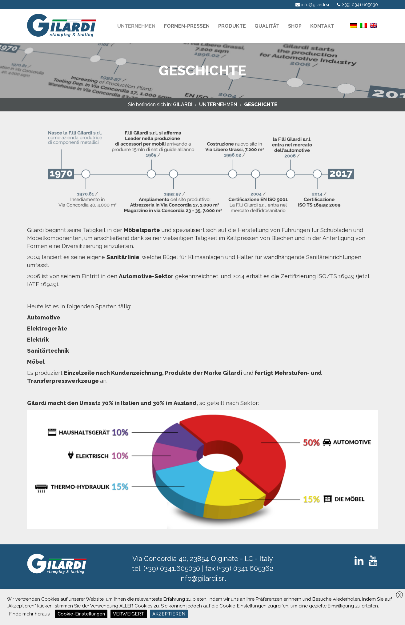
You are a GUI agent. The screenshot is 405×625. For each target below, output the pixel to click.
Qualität (267, 26)
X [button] (399, 595)
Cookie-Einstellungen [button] (81, 614)
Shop (295, 26)
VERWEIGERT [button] (128, 614)
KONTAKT (322, 26)
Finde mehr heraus (29, 614)
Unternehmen (136, 26)
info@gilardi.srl (202, 578)
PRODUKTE (232, 26)
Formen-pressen (187, 26)
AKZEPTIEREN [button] (168, 614)
